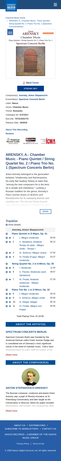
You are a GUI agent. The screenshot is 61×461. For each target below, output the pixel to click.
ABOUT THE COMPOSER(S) (31, 362)
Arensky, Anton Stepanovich (33, 95)
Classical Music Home (15, 18)
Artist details (14, 224)
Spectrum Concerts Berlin (32, 99)
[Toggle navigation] (55, 4)
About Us (20, 425)
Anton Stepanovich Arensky (27, 388)
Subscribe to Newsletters (22, 429)
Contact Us (49, 429)
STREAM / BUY (30, 88)
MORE (45, 211)
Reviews (10, 133)
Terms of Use (38, 444)
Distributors (37, 425)
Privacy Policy (23, 444)
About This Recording (16, 129)
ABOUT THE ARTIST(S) (31, 324)
